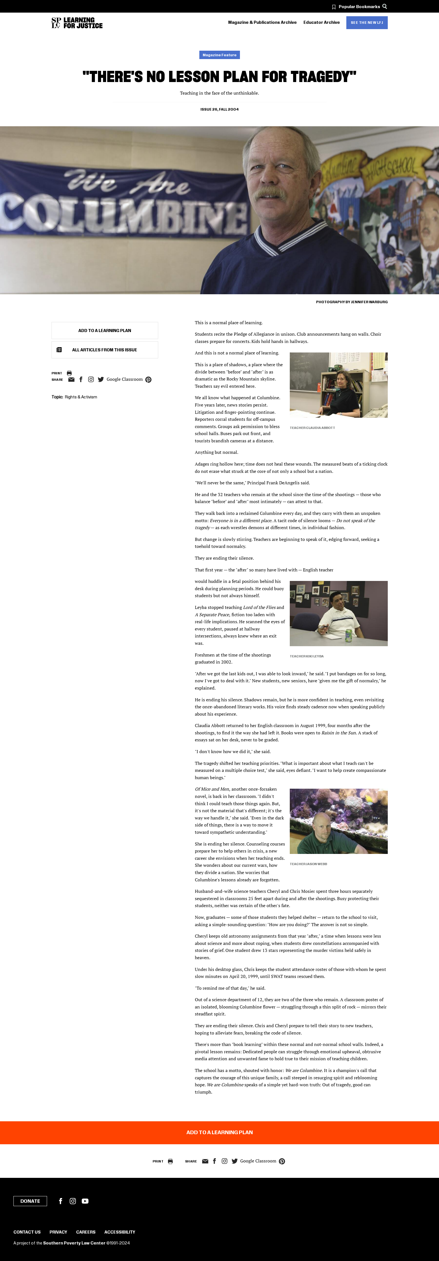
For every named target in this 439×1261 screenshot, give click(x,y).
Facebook (60, 1201)
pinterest (148, 380)
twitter (101, 379)
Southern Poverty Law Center (74, 1243)
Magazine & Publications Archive (262, 23)
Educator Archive (321, 23)
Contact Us (27, 1232)
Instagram (91, 379)
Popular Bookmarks (359, 7)
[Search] (385, 6)
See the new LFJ (367, 22)
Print (57, 373)
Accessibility (119, 1232)
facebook (80, 379)
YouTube (85, 1201)
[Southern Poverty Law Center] (56, 22)
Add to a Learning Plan (104, 331)
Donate (30, 1201)
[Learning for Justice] (83, 22)
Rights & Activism (81, 397)
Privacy (58, 1232)
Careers (85, 1232)
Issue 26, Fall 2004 (219, 109)
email (71, 379)
